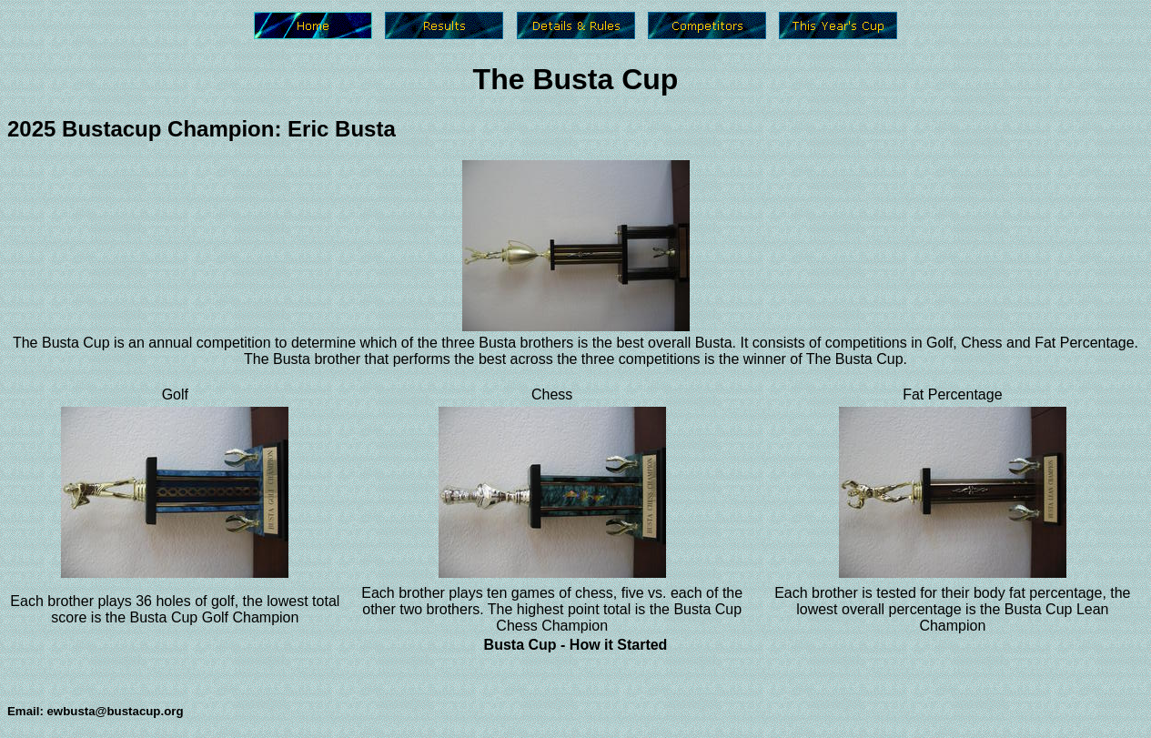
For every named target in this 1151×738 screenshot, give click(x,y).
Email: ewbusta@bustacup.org (95, 711)
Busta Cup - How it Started (576, 644)
